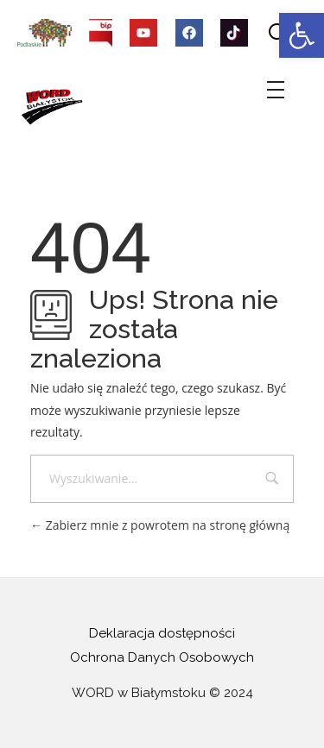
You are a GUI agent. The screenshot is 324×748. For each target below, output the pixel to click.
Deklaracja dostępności (162, 633)
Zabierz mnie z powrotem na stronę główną (159, 525)
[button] (301, 35)
